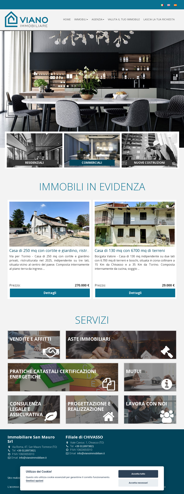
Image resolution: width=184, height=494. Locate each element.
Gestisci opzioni (34, 480)
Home (67, 19)
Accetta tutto (138, 473)
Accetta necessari (138, 482)
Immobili (81, 19)
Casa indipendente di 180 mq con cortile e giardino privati (62, 250)
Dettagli (49, 293)
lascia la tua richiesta (159, 19)
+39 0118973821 (26, 450)
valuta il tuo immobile (124, 19)
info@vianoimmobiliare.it (33, 457)
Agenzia (98, 19)
